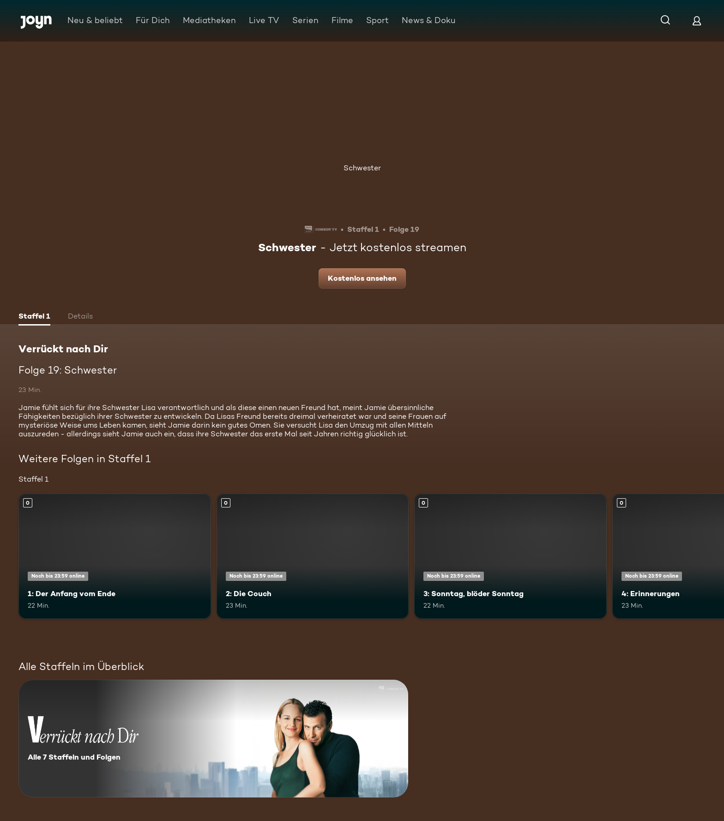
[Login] (696, 20)
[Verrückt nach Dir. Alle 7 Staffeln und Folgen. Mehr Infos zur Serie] (213, 738)
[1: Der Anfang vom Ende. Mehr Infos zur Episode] (114, 556)
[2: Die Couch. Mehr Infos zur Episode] (313, 556)
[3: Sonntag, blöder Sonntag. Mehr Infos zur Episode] (510, 556)
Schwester (362, 167)
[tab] (34, 317)
